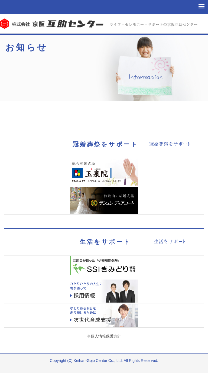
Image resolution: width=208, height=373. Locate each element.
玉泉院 (104, 172)
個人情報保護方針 (104, 336)
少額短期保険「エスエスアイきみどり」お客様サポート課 (104, 265)
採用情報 (104, 291)
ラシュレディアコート (104, 200)
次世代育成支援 (104, 315)
